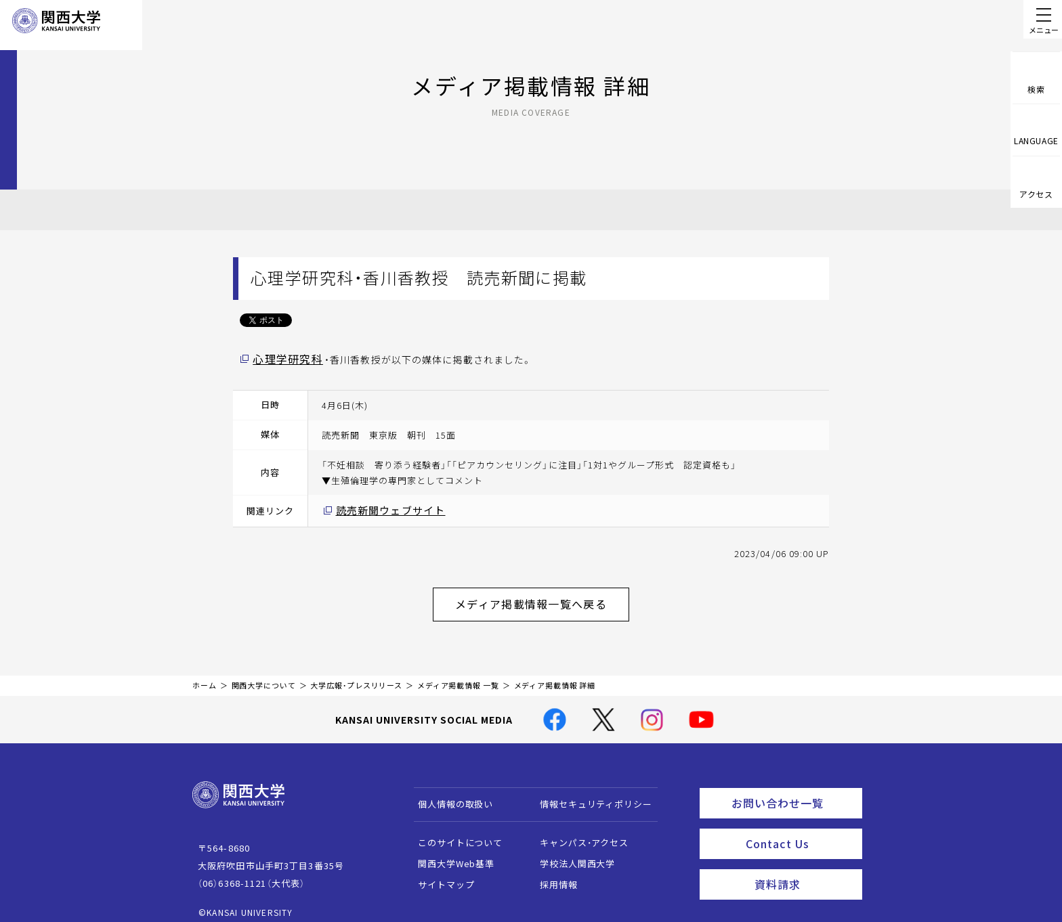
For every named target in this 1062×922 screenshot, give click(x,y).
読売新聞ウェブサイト (383, 508)
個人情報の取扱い (449, 793)
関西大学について (264, 674)
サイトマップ (440, 874)
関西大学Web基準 (450, 853)
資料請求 (804, 865)
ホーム (204, 674)
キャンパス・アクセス (578, 832)
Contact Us (799, 828)
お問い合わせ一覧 (794, 790)
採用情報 (552, 874)
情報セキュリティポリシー (589, 793)
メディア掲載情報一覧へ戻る (542, 596)
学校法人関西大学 (571, 853)
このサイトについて (454, 832)
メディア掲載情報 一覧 (458, 674)
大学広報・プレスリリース (356, 674)
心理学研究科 (283, 358)
